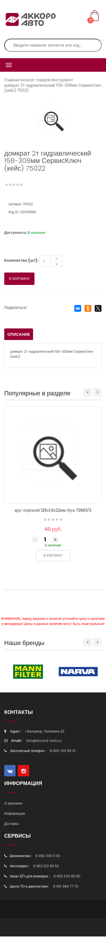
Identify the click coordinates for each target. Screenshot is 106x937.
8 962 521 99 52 (46, 866)
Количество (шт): (21, 260)
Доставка (11, 824)
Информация (14, 814)
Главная (11, 80)
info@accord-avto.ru (44, 741)
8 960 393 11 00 (48, 856)
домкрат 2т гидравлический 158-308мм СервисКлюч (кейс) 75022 (52, 87)
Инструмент (62, 80)
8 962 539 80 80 (66, 876)
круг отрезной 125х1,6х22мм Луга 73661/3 (53, 511)
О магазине (13, 803)
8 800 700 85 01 (62, 751)
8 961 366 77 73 (65, 886)
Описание (18, 335)
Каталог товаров (35, 80)
